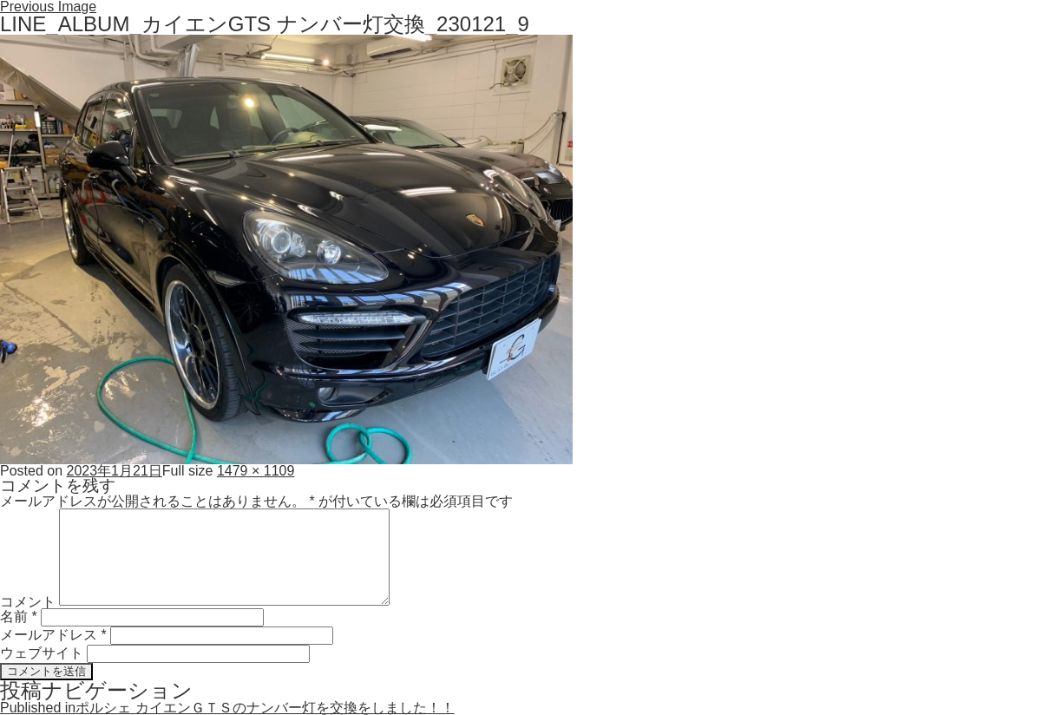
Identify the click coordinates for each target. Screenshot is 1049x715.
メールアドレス (53, 634)
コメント (28, 601)
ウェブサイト (41, 653)
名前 (18, 616)
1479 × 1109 (255, 470)
